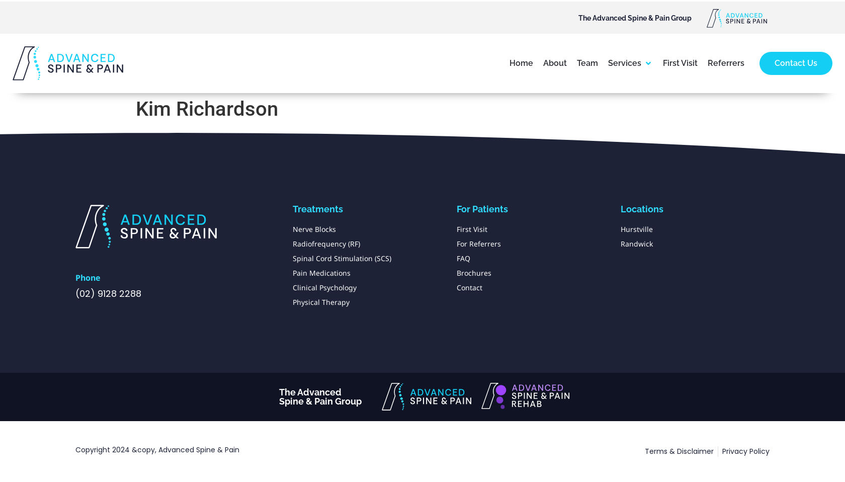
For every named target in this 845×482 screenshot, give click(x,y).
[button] (630, 63)
